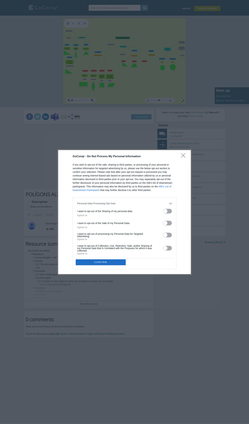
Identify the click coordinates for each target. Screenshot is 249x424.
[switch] (167, 211)
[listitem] (124, 203)
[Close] (184, 156)
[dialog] (124, 212)
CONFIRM (100, 262)
